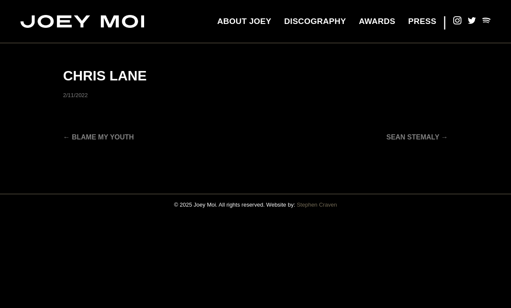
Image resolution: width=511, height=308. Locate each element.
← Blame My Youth (98, 137)
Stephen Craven (317, 204)
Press (422, 21)
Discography (315, 21)
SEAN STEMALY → (417, 137)
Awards (377, 21)
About (244, 21)
